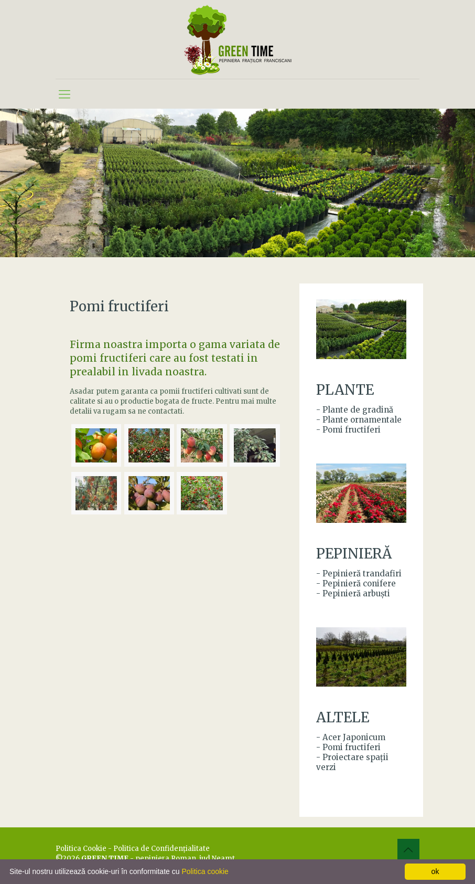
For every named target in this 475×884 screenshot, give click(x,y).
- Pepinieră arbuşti (353, 593)
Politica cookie (205, 871)
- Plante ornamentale (359, 420)
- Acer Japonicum (350, 737)
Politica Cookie (81, 848)
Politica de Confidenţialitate (161, 848)
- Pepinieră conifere (356, 583)
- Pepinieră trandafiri (359, 573)
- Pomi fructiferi (348, 430)
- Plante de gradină (354, 410)
